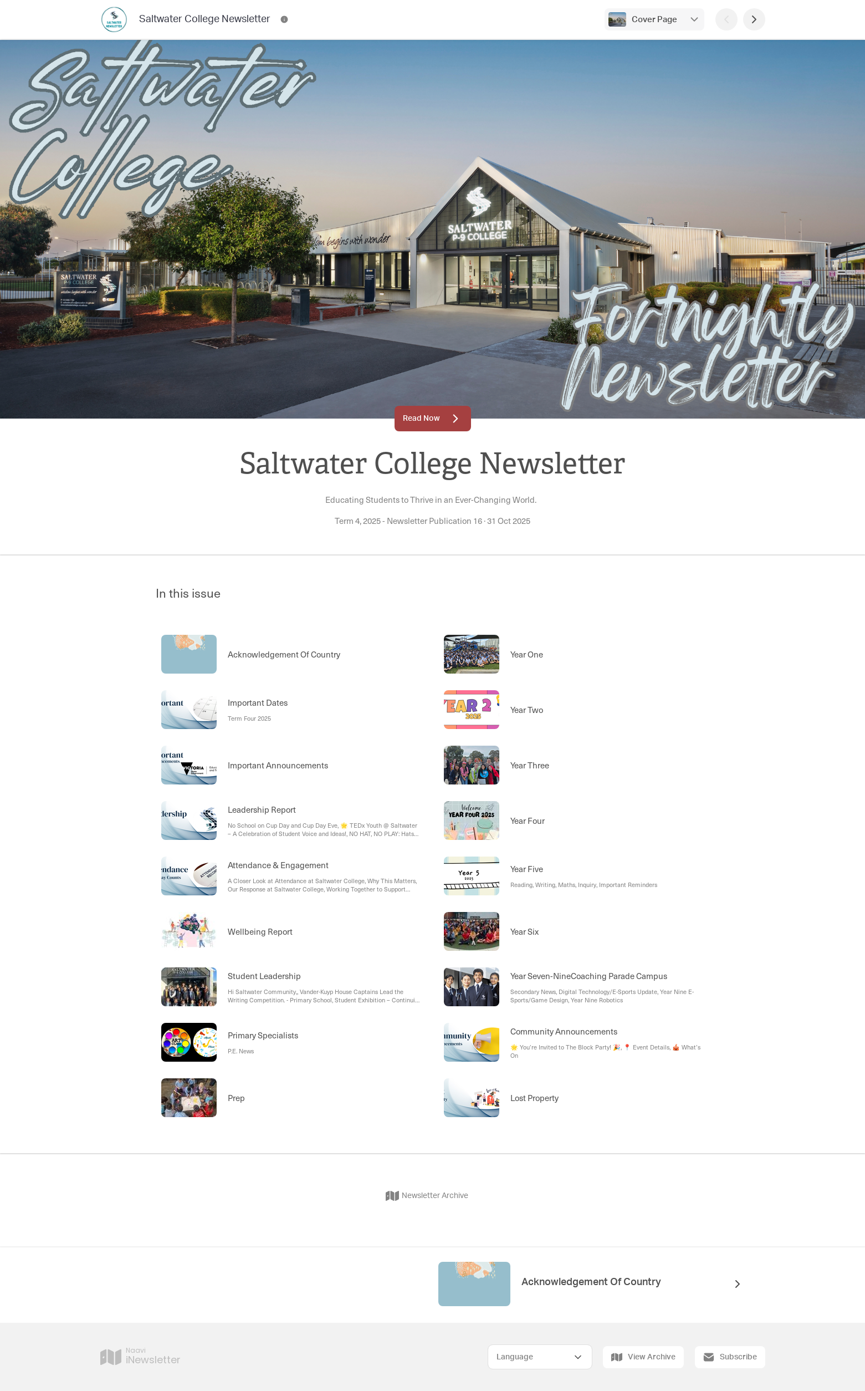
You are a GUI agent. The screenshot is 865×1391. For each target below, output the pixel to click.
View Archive (643, 1357)
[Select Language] (540, 1357)
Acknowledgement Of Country (591, 1282)
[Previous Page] (726, 19)
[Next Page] (754, 19)
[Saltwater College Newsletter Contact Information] (284, 19)
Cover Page (654, 20)
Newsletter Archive (427, 1196)
